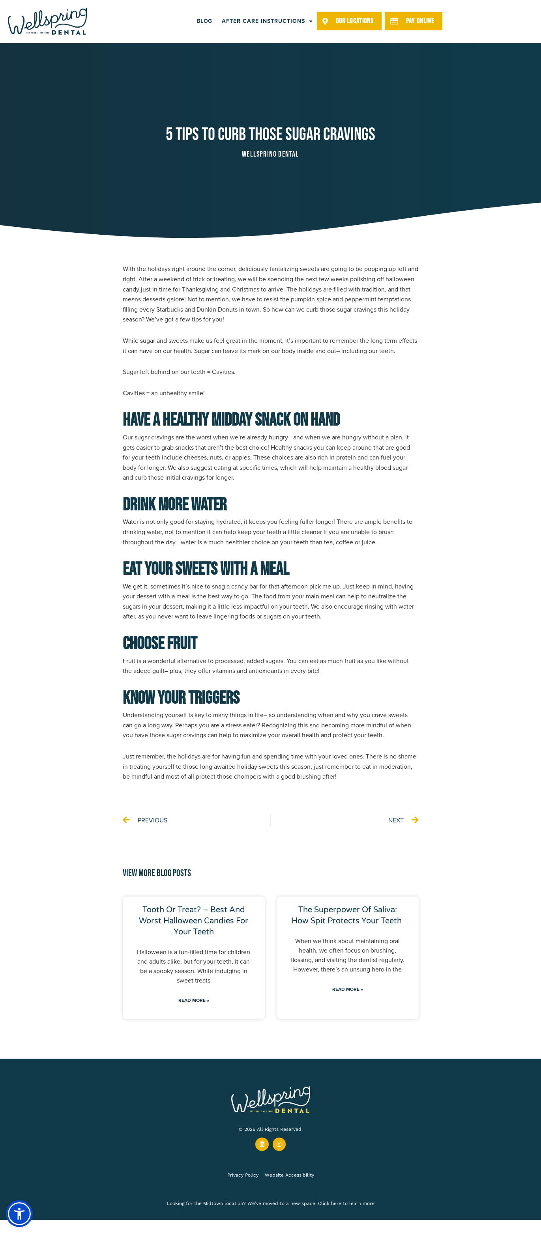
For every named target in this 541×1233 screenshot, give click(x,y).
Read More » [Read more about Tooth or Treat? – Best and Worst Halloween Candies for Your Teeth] (193, 1000)
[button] (19, 1213)
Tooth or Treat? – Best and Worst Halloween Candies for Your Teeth (193, 921)
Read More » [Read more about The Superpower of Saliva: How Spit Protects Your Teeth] (347, 989)
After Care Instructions (267, 21)
